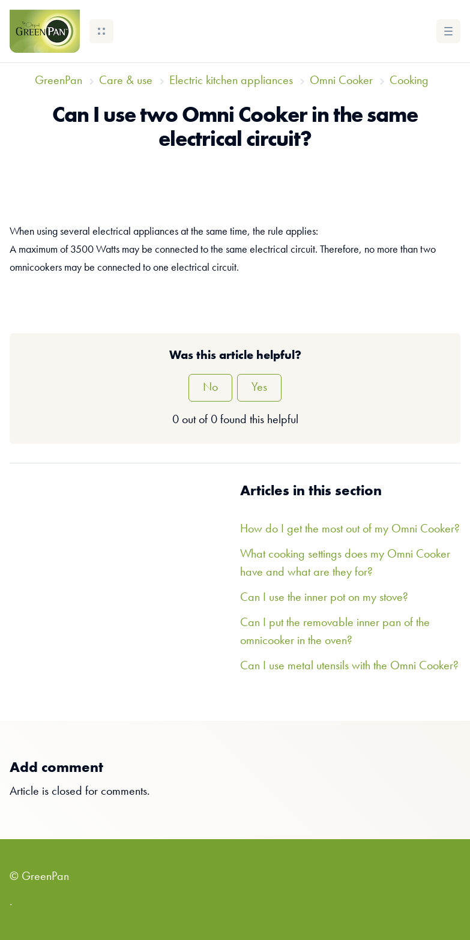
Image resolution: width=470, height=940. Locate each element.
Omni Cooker (341, 81)
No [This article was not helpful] (210, 388)
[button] (101, 31)
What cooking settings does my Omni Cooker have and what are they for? (345, 564)
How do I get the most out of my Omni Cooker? (350, 529)
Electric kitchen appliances (231, 81)
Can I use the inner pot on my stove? (324, 598)
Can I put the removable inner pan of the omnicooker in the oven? (335, 632)
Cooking (409, 81)
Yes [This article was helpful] (259, 388)
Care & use (125, 81)
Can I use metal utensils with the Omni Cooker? (349, 666)
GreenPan (58, 81)
